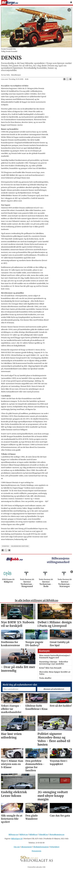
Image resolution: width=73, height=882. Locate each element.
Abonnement (26, 847)
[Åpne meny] (71, 2)
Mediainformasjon (41, 847)
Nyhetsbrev (54, 847)
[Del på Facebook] (64, 79)
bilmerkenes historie (20, 546)
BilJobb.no (33, 835)
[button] (71, 571)
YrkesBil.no (43, 835)
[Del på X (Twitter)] (67, 79)
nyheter (5, 546)
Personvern (36, 851)
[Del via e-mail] (70, 79)
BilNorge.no (13, 835)
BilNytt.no (24, 835)
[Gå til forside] (9, 2)
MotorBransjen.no (57, 835)
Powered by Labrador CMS (36, 867)
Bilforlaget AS (16, 839)
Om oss (17, 847)
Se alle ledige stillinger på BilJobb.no (36, 600)
